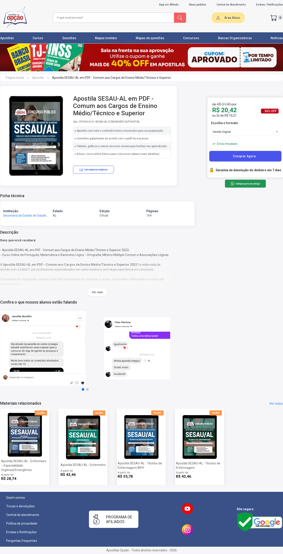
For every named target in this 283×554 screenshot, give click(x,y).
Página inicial (15, 77)
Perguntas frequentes (21, 540)
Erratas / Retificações (269, 4)
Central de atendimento (22, 515)
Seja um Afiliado (169, 4)
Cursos (38, 38)
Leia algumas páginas (93, 169)
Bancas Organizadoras (235, 38)
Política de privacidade (21, 523)
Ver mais (97, 292)
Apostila (38, 77)
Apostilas (7, 38)
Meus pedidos (197, 4)
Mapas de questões (150, 38)
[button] (83, 389)
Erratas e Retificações (21, 532)
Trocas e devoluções (20, 506)
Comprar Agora (244, 156)
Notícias (277, 38)
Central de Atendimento (231, 4)
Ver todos (276, 403)
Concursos (191, 38)
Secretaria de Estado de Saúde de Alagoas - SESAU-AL (41, 215)
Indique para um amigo (245, 183)
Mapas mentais (106, 38)
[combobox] (113, 18)
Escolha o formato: (225, 123)
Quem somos (15, 497)
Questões (69, 38)
